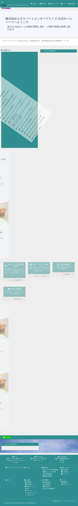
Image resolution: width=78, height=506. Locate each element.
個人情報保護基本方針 (62, 458)
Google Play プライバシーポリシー (15, 460)
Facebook (15, 462)
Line (62, 462)
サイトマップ (38, 460)
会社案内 (72, 3)
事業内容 (43, 3)
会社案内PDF (62, 456)
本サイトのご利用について (15, 458)
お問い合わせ (38, 456)
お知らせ (34, 3)
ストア (63, 3)
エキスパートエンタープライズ (14, 5)
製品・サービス (54, 3)
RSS (62, 460)
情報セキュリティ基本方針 (39, 458)
